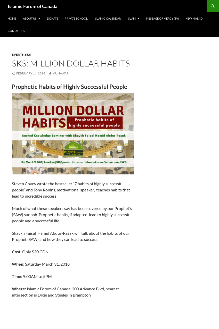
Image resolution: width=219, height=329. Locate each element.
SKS (28, 54)
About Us (30, 18)
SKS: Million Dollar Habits (71, 63)
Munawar (60, 73)
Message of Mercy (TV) (162, 18)
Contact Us (16, 30)
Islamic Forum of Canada (32, 6)
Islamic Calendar (107, 18)
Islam (131, 18)
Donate (52, 18)
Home (12, 18)
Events (18, 54)
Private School (76, 18)
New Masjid (193, 18)
